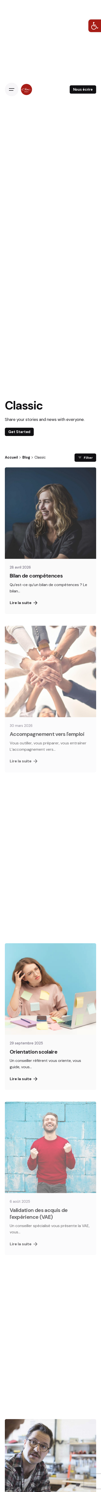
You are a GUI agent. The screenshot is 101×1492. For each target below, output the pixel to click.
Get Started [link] (19, 431)
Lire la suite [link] (23, 609)
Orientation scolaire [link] (33, 1058)
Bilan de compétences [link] (36, 582)
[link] (94, 25)
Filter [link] (85, 457)
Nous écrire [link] (83, 89)
